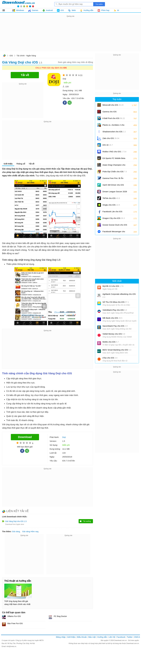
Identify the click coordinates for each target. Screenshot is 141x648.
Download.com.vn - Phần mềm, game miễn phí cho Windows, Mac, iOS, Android (18, 4)
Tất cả (5, 10)
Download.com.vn (4, 55)
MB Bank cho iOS (112, 318)
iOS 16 (107, 145)
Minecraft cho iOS (113, 105)
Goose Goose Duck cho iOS (114, 226)
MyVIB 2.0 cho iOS (112, 286)
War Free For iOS (15, 623)
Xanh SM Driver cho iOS (113, 186)
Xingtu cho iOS (111, 205)
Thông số (20, 164)
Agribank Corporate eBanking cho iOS (119, 295)
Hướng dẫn (102, 637)
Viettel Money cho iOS (113, 334)
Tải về (31, 164)
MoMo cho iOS (110, 342)
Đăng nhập (61, 637)
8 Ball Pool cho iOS (113, 118)
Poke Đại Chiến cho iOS (114, 171)
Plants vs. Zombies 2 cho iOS (113, 126)
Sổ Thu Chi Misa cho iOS (115, 302)
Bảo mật (92, 637)
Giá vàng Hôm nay (30, 531)
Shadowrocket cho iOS (114, 131)
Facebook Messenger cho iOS (113, 232)
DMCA (137, 637)
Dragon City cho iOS (113, 218)
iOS (11, 55)
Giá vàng (16, 531)
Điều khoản (82, 637)
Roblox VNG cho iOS (114, 151)
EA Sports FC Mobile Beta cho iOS (113, 159)
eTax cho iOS (109, 358)
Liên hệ (112, 637)
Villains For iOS (14, 616)
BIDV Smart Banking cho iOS (116, 350)
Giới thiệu (8, 164)
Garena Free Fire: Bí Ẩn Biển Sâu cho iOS (112, 179)
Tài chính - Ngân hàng (26, 55)
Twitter (130, 637)
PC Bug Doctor (60, 616)
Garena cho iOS (109, 111)
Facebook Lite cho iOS (112, 212)
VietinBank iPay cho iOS (114, 310)
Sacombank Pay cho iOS (115, 326)
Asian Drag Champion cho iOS (113, 166)
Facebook (121, 637)
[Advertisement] (70, 36)
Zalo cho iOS (110, 138)
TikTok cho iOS (111, 198)
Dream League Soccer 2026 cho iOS (114, 192)
